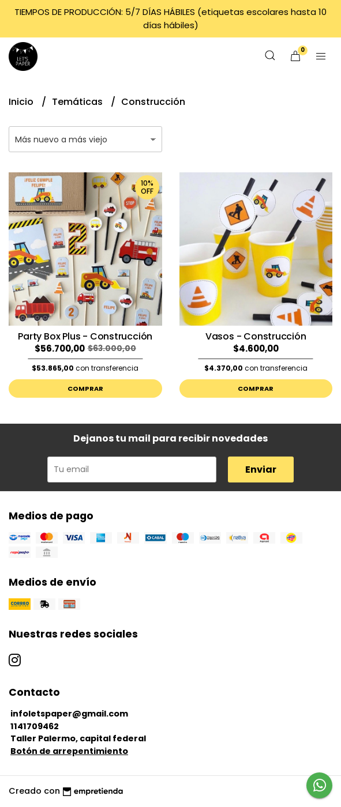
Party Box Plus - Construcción (85, 336)
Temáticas (78, 101)
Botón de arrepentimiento (69, 751)
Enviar (260, 469)
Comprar (85, 388)
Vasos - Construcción (255, 336)
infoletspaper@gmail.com (69, 713)
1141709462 (34, 726)
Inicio (22, 101)
